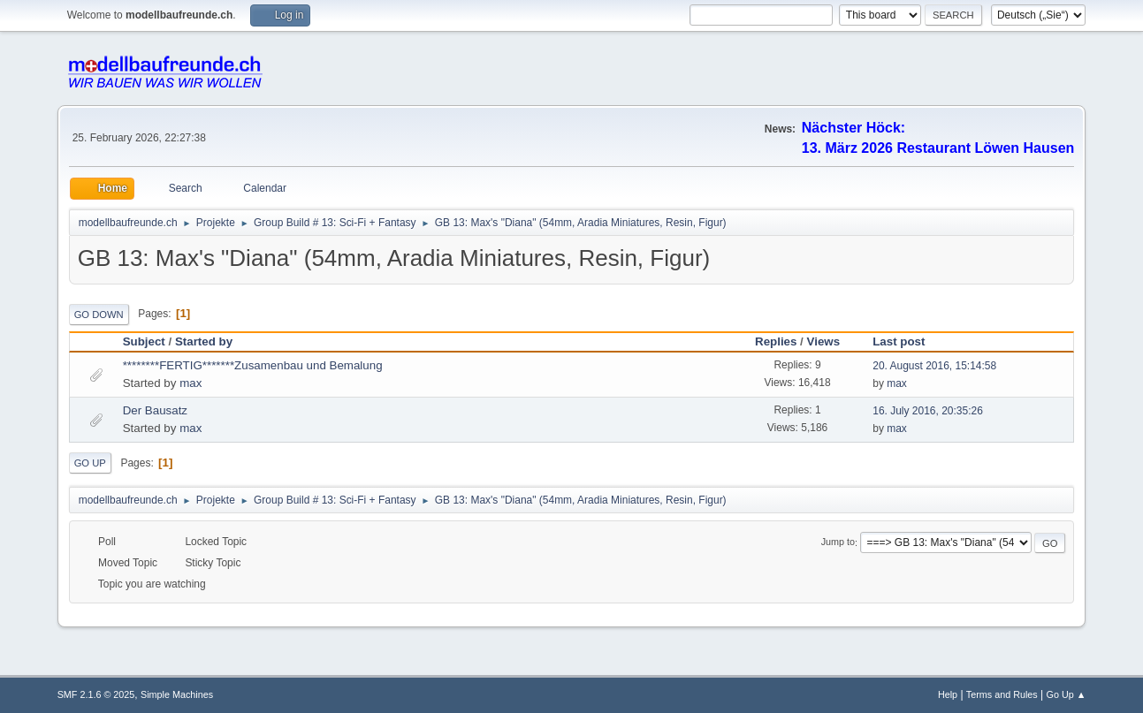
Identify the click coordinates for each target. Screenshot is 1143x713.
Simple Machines (177, 694)
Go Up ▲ (1066, 694)
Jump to (838, 542)
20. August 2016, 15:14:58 (934, 366)
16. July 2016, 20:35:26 (927, 411)
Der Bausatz (155, 410)
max (190, 383)
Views (824, 341)
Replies (775, 341)
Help (947, 694)
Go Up (90, 463)
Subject (144, 341)
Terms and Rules (1002, 694)
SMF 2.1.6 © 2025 (96, 694)
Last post (906, 341)
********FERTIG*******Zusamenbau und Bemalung (253, 365)
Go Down (99, 314)
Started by (203, 341)
